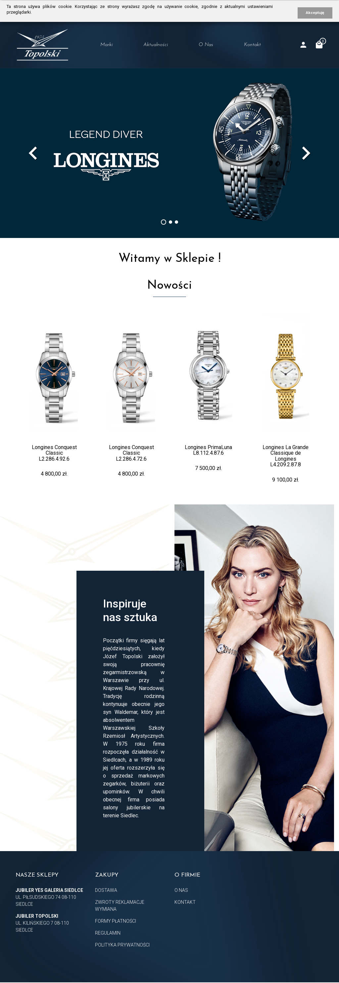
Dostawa (106, 890)
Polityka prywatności (122, 945)
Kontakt (252, 44)
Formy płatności (115, 921)
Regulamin (108, 933)
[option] (169, 153)
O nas (206, 44)
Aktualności (155, 44)
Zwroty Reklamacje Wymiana (119, 905)
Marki (106, 44)
